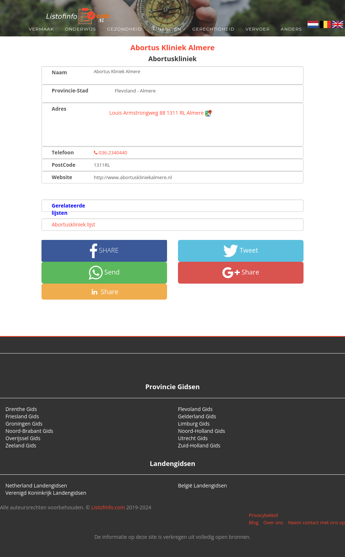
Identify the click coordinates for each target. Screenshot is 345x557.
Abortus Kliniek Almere (172, 47)
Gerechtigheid (213, 29)
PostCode (63, 164)
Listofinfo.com (108, 507)
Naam (59, 72)
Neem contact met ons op (316, 522)
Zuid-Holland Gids (199, 445)
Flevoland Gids (195, 409)
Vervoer (258, 29)
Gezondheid (124, 29)
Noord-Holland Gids (201, 430)
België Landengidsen (202, 485)
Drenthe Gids (21, 409)
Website (62, 177)
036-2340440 (110, 152)
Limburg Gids (194, 423)
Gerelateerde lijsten (68, 209)
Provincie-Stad (70, 90)
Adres (59, 108)
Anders (291, 29)
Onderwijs (80, 29)
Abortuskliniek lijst (73, 224)
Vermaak (41, 29)
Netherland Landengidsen (36, 485)
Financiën (167, 29)
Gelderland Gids (197, 416)
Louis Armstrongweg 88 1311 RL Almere (161, 112)
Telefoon (63, 152)
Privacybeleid (263, 515)
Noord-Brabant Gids (29, 430)
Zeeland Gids (20, 445)
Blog (254, 522)
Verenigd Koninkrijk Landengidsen (45, 492)
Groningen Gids (24, 423)
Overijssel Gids (22, 438)
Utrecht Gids (193, 438)
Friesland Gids (22, 416)
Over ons (273, 522)
